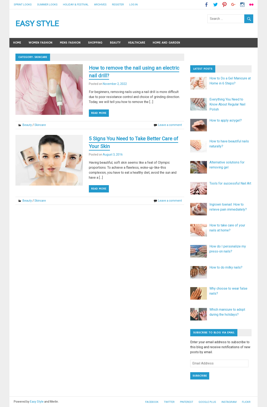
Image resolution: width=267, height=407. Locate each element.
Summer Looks (47, 4)
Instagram (229, 401)
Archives (100, 4)
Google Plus (207, 401)
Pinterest (186, 401)
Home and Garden (166, 43)
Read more (98, 112)
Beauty (115, 43)
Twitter (169, 401)
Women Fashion (40, 43)
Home (17, 43)
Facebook (152, 401)
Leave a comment (170, 124)
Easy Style (37, 401)
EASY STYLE (37, 23)
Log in (133, 4)
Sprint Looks (23, 4)
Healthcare (136, 43)
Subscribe (200, 376)
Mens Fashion (70, 43)
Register (118, 4)
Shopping (95, 43)
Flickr (246, 401)
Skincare (40, 124)
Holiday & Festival (76, 4)
